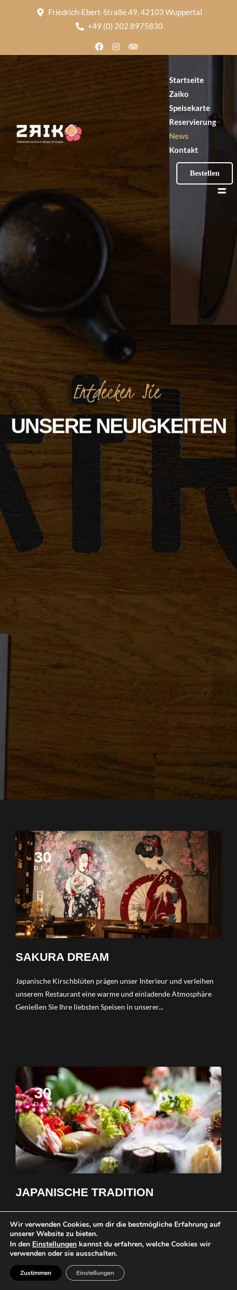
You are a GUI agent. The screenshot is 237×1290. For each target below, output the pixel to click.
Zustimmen (35, 1273)
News (179, 135)
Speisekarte (189, 107)
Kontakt (183, 149)
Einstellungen (54, 1244)
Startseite (186, 79)
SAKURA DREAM (62, 957)
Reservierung (192, 121)
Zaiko (179, 93)
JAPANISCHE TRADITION (85, 1192)
